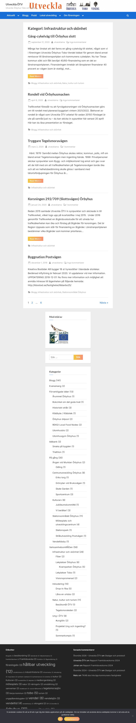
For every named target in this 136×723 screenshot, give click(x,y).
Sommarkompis (64, 635)
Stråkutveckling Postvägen (69, 536)
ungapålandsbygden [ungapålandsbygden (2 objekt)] (17, 698)
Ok (60, 719)
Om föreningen (72, 15)
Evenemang (55, 386)
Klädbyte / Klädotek (62, 413)
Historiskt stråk (60, 407)
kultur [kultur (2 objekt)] (57, 676)
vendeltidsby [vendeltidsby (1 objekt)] (27, 704)
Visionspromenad (65, 578)
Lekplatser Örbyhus (66, 562)
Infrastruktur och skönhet (49, 83)
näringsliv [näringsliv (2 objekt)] (37, 684)
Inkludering (58, 584)
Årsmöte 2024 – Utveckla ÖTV (87, 670)
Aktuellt (11, 15)
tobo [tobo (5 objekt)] (32, 693)
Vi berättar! (61, 510)
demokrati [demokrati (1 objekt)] (35, 656)
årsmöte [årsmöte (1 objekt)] (55, 704)
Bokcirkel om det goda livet (66, 402)
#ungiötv (60, 620)
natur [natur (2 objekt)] (26, 684)
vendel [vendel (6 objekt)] (36, 698)
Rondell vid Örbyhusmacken (48, 94)
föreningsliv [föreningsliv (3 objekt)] (14, 665)
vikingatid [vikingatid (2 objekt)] (40, 703)
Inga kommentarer (77, 42)
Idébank (53, 441)
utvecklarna (59, 41)
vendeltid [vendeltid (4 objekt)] (14, 703)
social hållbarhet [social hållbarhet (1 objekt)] (36, 689)
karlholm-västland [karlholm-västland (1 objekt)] (25, 677)
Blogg (25, 15)
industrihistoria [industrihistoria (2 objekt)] (33, 672)
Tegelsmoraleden (64, 610)
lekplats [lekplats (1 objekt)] (32, 680)
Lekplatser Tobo (64, 572)
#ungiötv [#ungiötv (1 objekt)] (10, 656)
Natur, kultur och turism (73, 83)
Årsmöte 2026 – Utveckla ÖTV (87, 655)
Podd (34, 15)
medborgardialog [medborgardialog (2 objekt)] (46, 680)
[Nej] (132, 716)
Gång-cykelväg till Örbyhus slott (52, 36)
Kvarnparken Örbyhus (70, 566)
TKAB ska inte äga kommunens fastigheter (101, 675)
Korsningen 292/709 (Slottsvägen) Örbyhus (60, 199)
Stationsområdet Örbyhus (74, 292)
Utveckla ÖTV (14, 4)
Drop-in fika (62, 588)
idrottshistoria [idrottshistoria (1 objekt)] (18, 672)
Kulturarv (57, 500)
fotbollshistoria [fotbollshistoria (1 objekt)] (46, 656)
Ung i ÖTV (57, 616)
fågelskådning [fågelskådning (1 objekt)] (51, 659)
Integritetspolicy (71, 719)
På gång (53, 457)
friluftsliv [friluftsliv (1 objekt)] (41, 659)
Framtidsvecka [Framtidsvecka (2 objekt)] (28, 659)
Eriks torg (61, 477)
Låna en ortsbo (63, 594)
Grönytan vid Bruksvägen (69, 483)
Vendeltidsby (59, 541)
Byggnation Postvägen (44, 257)
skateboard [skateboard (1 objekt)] (24, 689)
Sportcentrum (63, 494)
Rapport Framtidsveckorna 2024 (105, 660)
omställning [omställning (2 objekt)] (51, 684)
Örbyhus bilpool (60, 419)
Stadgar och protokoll (115, 655)
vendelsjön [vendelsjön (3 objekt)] (52, 698)
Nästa (103, 302)
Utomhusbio (58, 430)
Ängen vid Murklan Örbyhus (67, 462)
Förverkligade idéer (59, 391)
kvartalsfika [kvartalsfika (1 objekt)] (23, 680)
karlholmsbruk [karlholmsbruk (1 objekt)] (38, 677)
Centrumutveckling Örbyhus (66, 472)
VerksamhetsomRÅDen (61, 547)
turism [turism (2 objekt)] (43, 693)
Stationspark (62, 530)
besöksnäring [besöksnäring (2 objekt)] (22, 655)
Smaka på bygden (61, 446)
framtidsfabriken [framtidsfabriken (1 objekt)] (12, 659)
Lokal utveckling (48, 15)
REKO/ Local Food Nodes (65, 424)
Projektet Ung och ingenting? (71, 626)
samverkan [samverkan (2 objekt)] (12, 688)
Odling (59, 467)
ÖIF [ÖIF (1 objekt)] (49, 704)
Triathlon (56, 452)
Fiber (58, 556)
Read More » (36, 76)
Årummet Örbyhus (61, 396)
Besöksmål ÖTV (64, 604)
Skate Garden (62, 488)
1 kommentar (69, 146)
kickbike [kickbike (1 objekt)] (48, 677)
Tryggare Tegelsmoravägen (47, 141)
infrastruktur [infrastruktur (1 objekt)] (48, 672)
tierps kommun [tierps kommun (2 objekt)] (18, 693)
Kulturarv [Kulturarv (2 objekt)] (12, 680)
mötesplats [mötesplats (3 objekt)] (14, 684)
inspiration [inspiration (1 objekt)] (12, 677)
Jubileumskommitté (66, 504)
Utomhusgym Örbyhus (64, 436)
